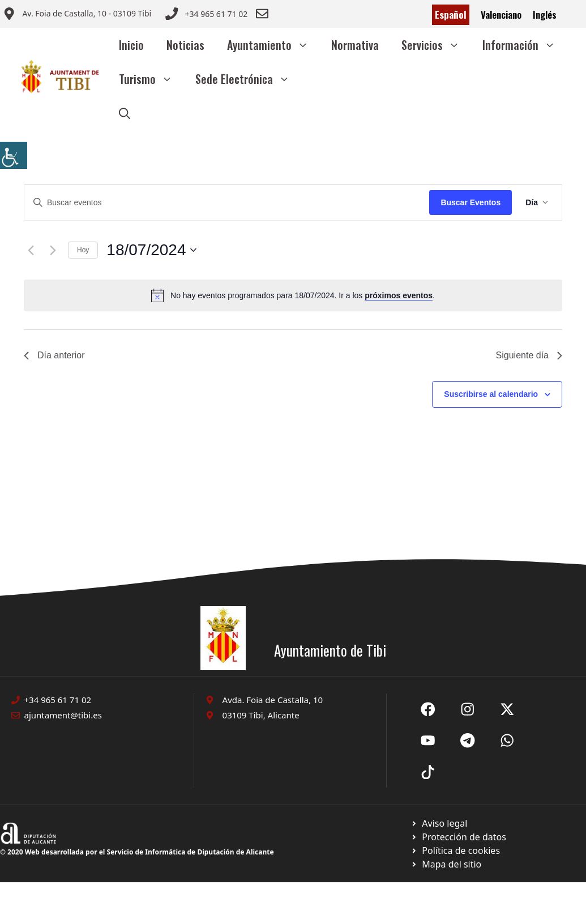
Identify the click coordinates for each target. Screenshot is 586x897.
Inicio (131, 44)
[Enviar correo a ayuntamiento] (77, 15)
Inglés (545, 14)
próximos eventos (399, 295)
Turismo (151, 79)
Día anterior (54, 355)
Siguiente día (529, 355)
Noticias (185, 44)
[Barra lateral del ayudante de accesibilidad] (13, 155)
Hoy (83, 250)
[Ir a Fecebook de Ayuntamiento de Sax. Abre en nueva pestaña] (428, 709)
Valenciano (501, 14)
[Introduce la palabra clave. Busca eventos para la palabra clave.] (226, 203)
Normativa (355, 44)
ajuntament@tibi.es (63, 715)
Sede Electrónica (248, 79)
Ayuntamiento (273, 45)
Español (451, 14)
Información (524, 45)
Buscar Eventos (470, 202)
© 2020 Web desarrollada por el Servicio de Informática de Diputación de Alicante (137, 852)
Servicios (436, 45)
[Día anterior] (30, 250)
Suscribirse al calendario (491, 394)
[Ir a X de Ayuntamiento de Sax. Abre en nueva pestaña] (467, 709)
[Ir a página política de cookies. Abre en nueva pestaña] (458, 837)
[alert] (293, 295)
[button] (125, 113)
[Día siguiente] (52, 250)
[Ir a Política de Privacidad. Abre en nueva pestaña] (439, 823)
